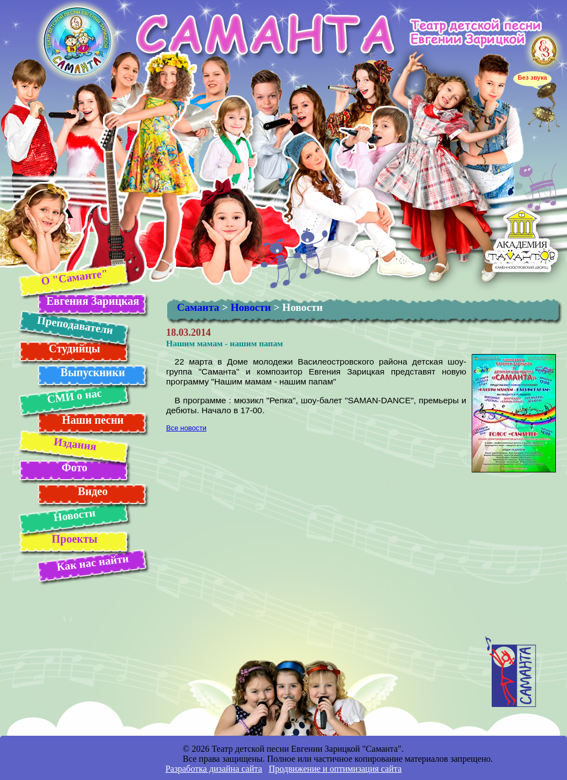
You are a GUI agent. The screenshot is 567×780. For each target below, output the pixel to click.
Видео (93, 491)
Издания (74, 444)
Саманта (198, 307)
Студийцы (74, 348)
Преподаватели (75, 325)
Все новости (186, 428)
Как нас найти (92, 562)
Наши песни (93, 420)
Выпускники (92, 372)
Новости (74, 514)
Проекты (74, 539)
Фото (74, 467)
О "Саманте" (74, 277)
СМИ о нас (74, 396)
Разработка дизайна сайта (214, 768)
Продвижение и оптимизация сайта (335, 768)
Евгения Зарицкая (93, 301)
